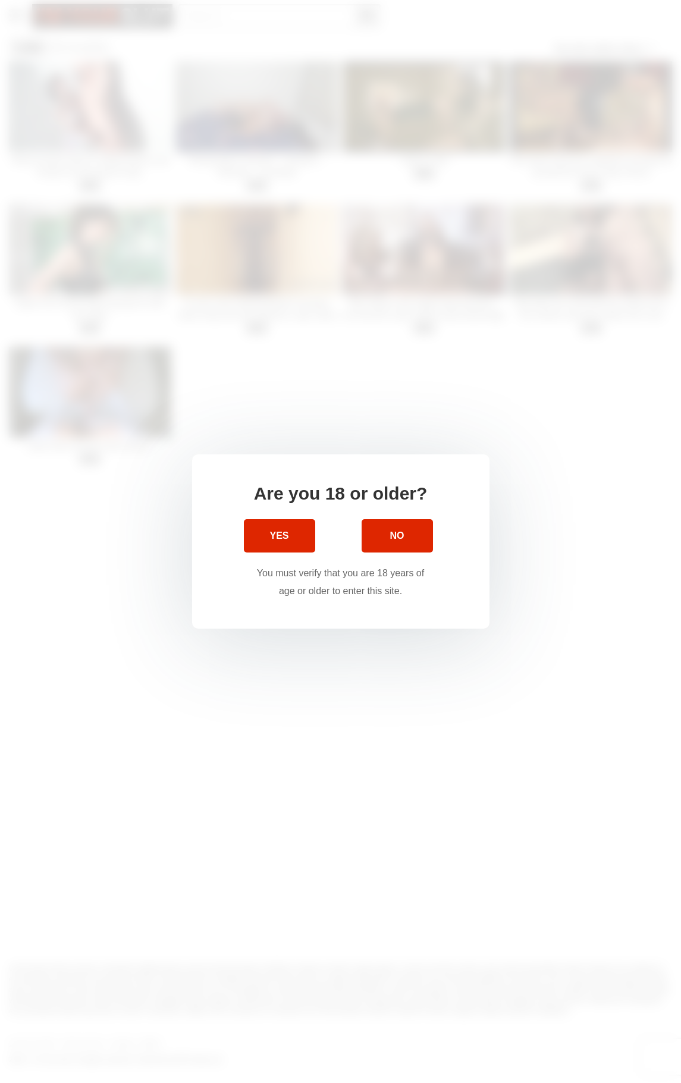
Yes (278, 535)
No (397, 535)
